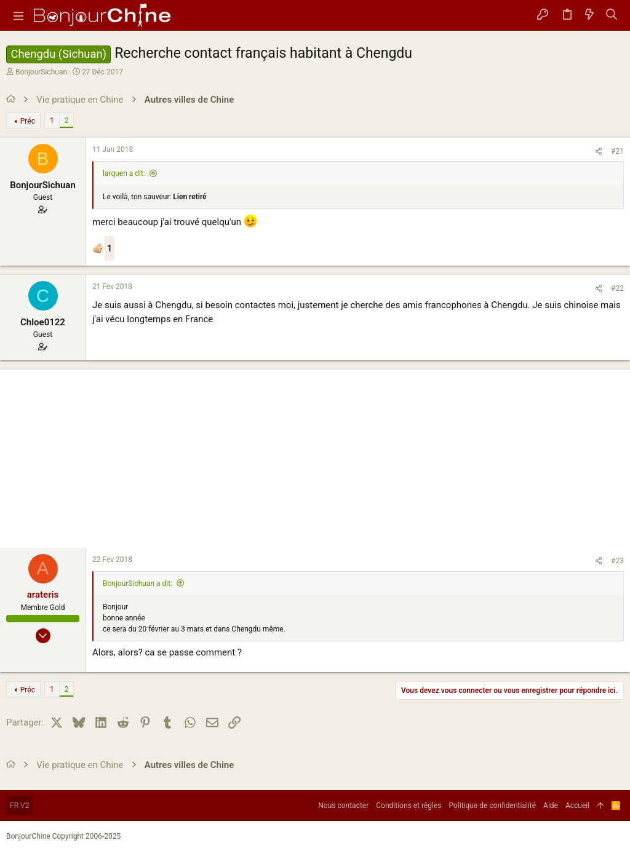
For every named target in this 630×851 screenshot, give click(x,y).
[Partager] (599, 151)
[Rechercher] (612, 15)
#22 (617, 288)
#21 (617, 151)
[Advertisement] (315, 456)
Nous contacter (343, 805)
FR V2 (19, 805)
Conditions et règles (408, 805)
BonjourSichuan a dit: (137, 583)
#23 (617, 560)
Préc (27, 121)
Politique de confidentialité (492, 805)
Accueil (577, 805)
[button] (18, 15)
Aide (550, 805)
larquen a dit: (124, 173)
